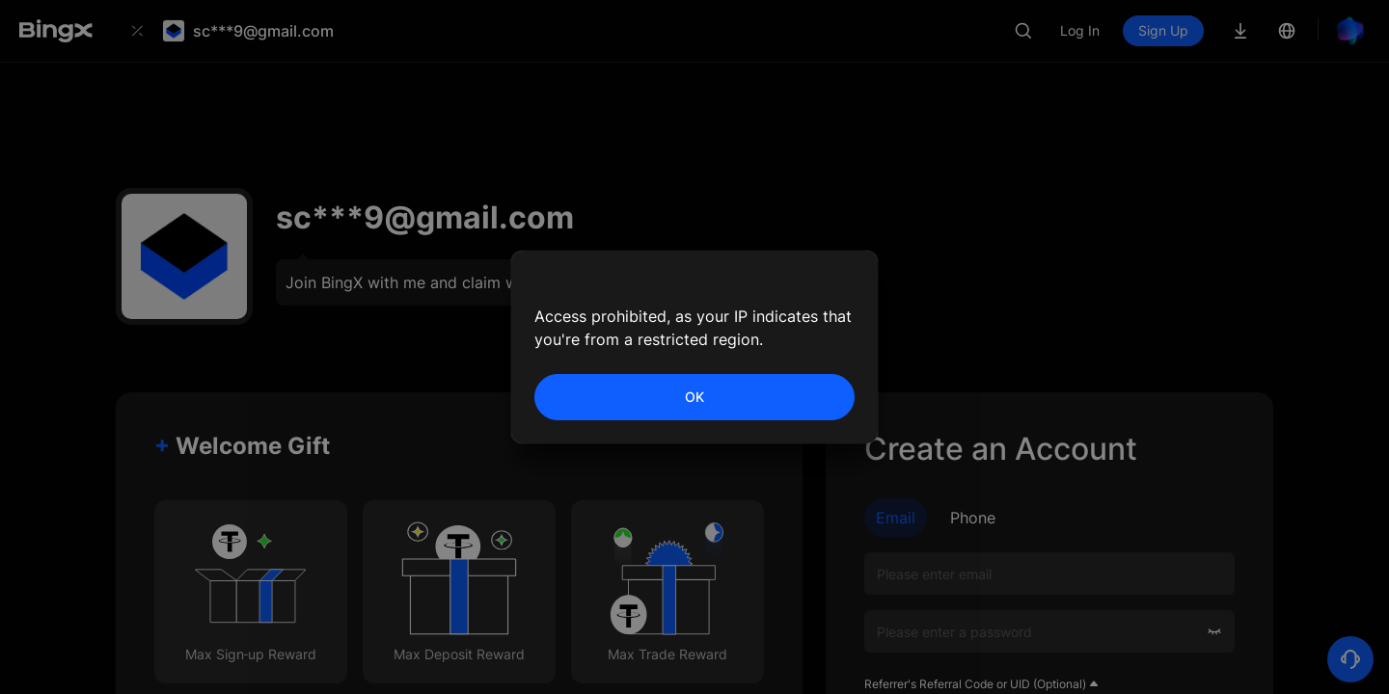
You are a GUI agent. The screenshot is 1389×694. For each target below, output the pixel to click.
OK (694, 396)
